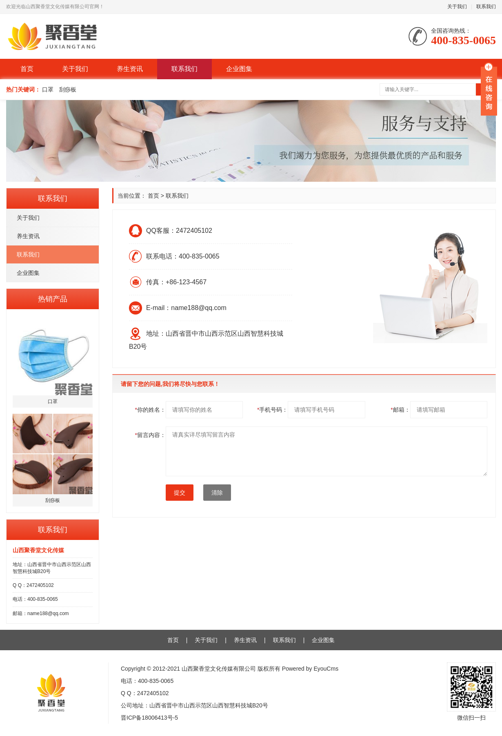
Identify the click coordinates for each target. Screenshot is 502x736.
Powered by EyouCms (309, 668)
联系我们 (486, 6)
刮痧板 (67, 89)
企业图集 (239, 68)
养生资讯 (130, 68)
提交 (179, 492)
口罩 (47, 89)
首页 (26, 68)
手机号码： (272, 409)
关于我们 (457, 6)
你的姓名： (150, 409)
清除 (217, 492)
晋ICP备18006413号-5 (149, 717)
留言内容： (150, 435)
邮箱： (400, 409)
